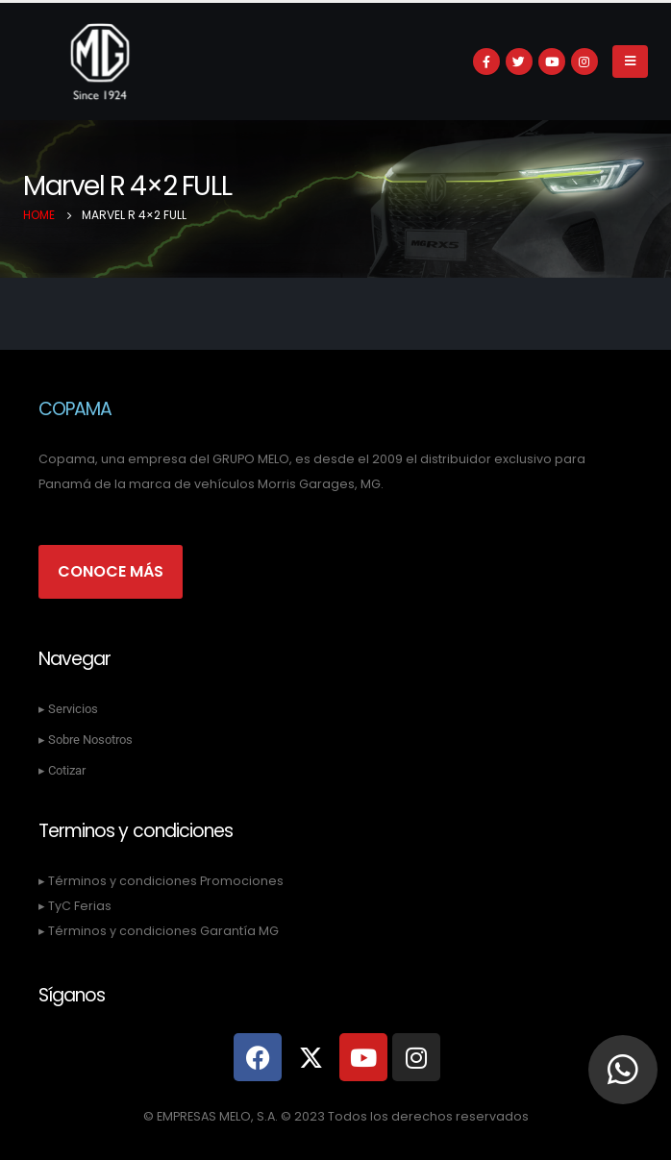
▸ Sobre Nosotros (85, 739)
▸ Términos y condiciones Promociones (161, 881)
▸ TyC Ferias (75, 906)
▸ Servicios (68, 709)
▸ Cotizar (62, 770)
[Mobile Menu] (630, 61)
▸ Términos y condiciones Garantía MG (158, 931)
